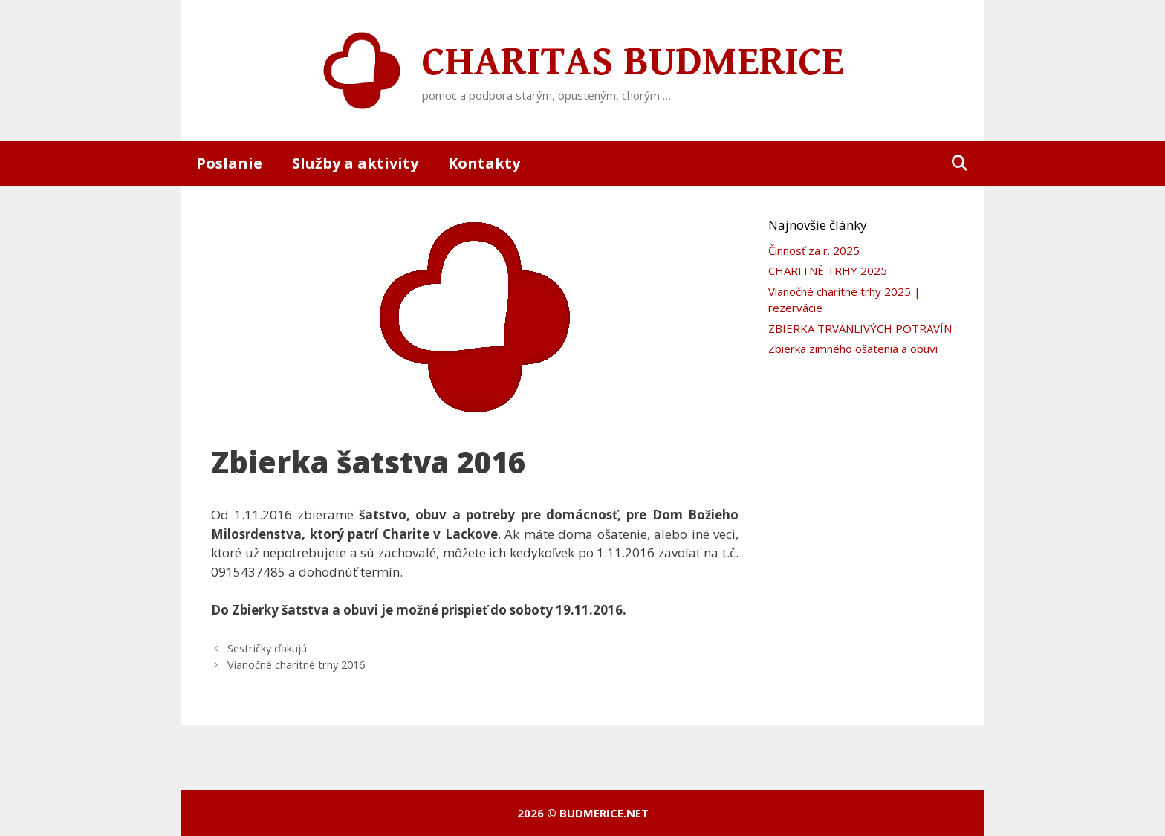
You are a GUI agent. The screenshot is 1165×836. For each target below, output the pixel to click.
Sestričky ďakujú (267, 648)
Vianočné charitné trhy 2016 (296, 665)
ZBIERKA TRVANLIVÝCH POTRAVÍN (860, 328)
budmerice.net (604, 813)
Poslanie (229, 163)
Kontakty (484, 163)
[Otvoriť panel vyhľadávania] (959, 163)
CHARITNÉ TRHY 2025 (827, 270)
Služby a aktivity (355, 163)
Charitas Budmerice (633, 62)
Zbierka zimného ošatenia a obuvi (853, 348)
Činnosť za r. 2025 (814, 250)
